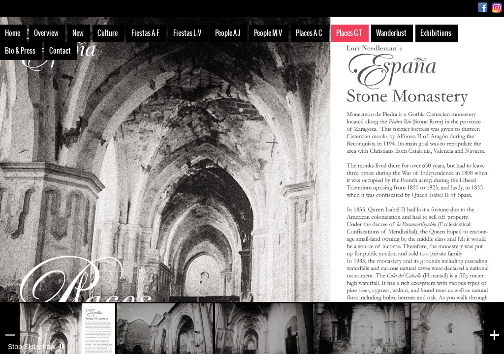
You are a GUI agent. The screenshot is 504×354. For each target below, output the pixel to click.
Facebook (482, 7)
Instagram (497, 7)
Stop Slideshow (32, 347)
